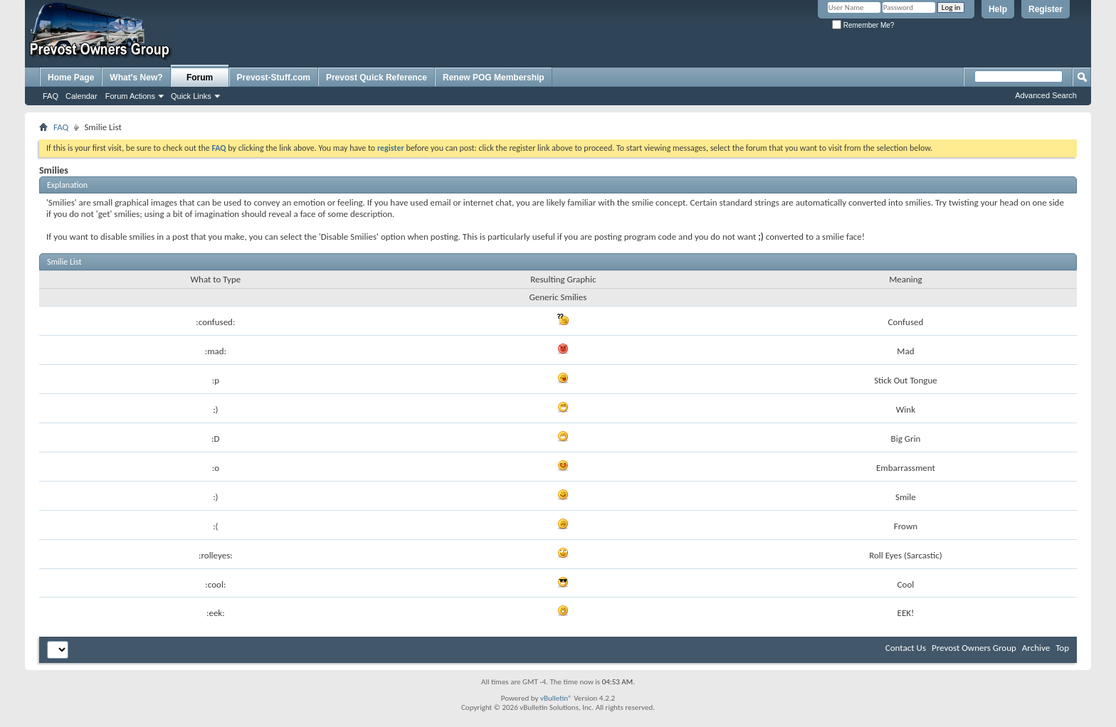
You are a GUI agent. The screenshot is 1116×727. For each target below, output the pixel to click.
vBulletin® (556, 698)
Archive (1036, 647)
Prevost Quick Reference (376, 78)
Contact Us (905, 647)
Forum (199, 78)
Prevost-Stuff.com (273, 78)
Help (998, 9)
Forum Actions (130, 96)
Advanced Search (1046, 95)
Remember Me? (863, 25)
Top (1062, 647)
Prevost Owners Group (974, 647)
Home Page (71, 78)
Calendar (81, 96)
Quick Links (191, 96)
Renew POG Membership (493, 78)
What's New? (136, 78)
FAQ (50, 96)
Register (1045, 9)
